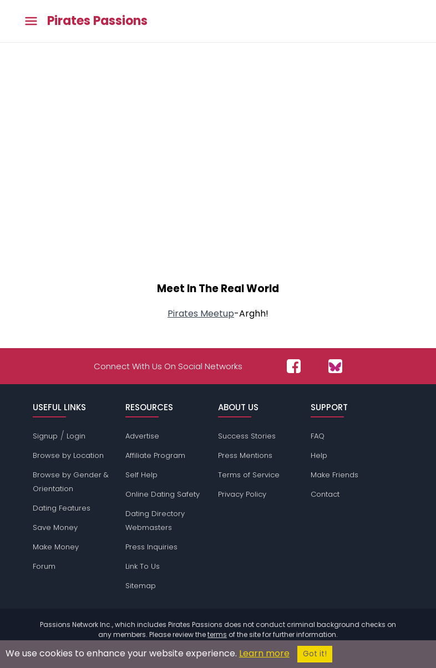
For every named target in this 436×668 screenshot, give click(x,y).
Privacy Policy (242, 494)
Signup (45, 436)
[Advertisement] (218, 178)
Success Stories (247, 436)
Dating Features (61, 508)
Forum (44, 566)
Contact (325, 494)
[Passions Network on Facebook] (294, 366)
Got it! (315, 654)
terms (217, 634)
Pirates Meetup (201, 313)
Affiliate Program (155, 455)
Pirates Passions (97, 21)
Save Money (55, 527)
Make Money (56, 547)
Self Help (141, 475)
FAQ (318, 436)
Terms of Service (249, 475)
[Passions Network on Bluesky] (335, 366)
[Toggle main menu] (31, 21)
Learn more (264, 653)
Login (76, 436)
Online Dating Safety (162, 494)
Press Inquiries (151, 547)
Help (319, 455)
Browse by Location (68, 455)
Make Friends (334, 475)
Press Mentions (245, 455)
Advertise (142, 436)
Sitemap (140, 585)
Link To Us (142, 566)
